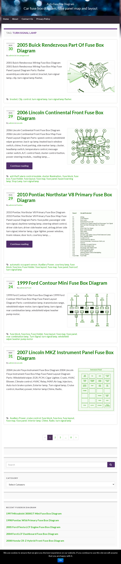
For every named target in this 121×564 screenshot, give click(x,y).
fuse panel (51, 178)
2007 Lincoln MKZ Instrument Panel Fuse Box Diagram (65, 355)
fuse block (68, 176)
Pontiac (19, 205)
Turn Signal (35, 336)
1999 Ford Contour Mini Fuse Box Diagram (62, 283)
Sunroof (73, 267)
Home (6, 19)
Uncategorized (22, 55)
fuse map (41, 178)
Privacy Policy (43, 19)
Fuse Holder (17, 178)
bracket (14, 99)
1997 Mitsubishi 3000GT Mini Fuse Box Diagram (34, 513)
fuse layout (29, 178)
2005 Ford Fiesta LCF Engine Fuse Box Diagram (33, 526)
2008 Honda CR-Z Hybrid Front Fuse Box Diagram (35, 540)
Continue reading (19, 165)
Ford (29, 288)
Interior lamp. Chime (38, 420)
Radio (52, 420)
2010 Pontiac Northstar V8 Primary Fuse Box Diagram (64, 197)
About (15, 19)
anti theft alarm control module (25, 176)
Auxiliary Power (46, 264)
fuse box (17, 267)
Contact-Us (27, 19)
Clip (20, 99)
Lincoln (19, 123)
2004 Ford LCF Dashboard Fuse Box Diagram (32, 533)
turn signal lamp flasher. (60, 99)
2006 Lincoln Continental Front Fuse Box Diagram (60, 115)
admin (11, 55)
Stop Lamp (17, 181)
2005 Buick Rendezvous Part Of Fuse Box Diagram (60, 47)
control (27, 99)
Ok (60, 560)
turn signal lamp (39, 99)
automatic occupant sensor (23, 264)
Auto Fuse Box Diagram (60, 3)
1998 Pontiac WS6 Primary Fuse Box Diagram (32, 520)
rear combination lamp (17, 336)
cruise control (34, 418)
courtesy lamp (62, 264)
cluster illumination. (52, 176)
